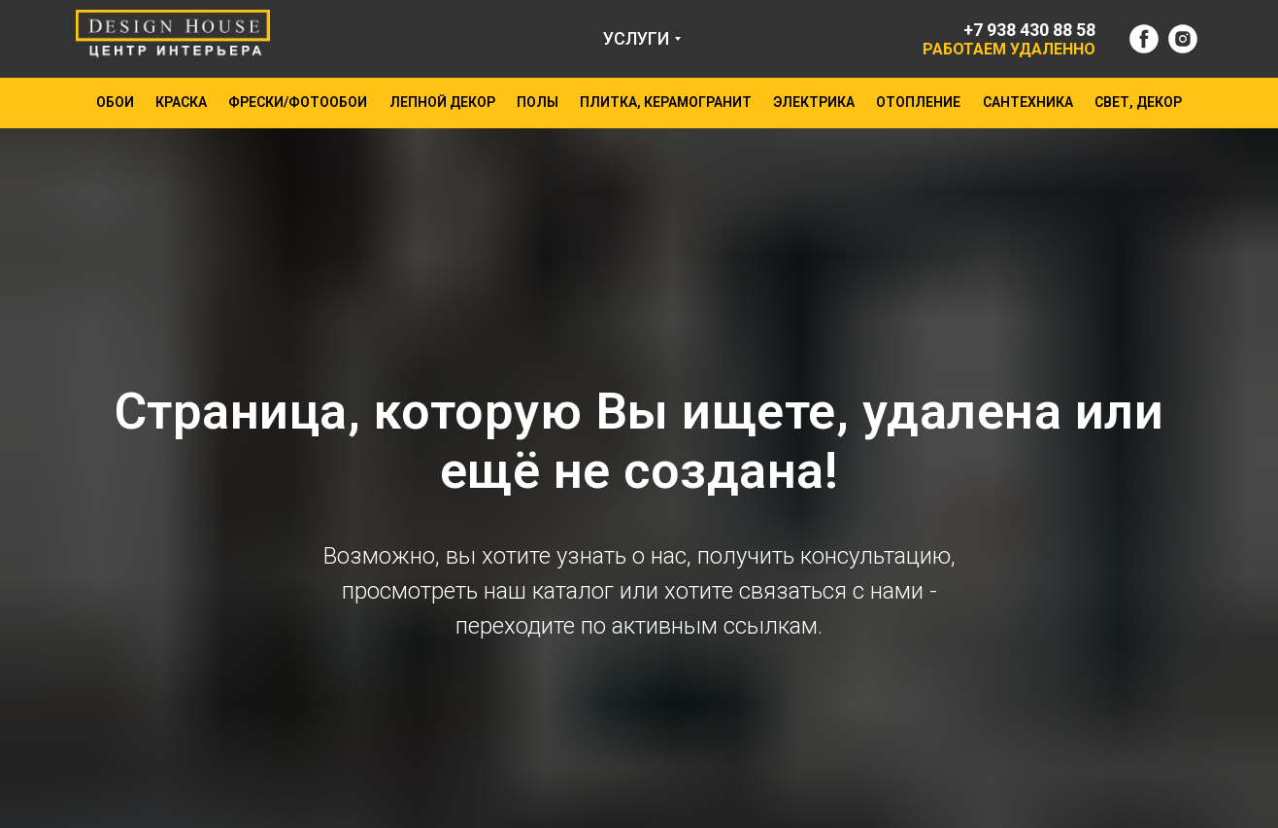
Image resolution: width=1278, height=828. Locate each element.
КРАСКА (181, 102)
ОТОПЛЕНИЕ (918, 102)
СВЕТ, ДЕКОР (1138, 102)
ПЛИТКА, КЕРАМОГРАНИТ (666, 102)
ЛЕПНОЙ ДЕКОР (442, 102)
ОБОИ (115, 102)
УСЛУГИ (636, 38)
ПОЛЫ (537, 102)
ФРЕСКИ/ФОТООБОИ (297, 102)
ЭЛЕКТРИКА (814, 102)
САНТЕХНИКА (1028, 102)
